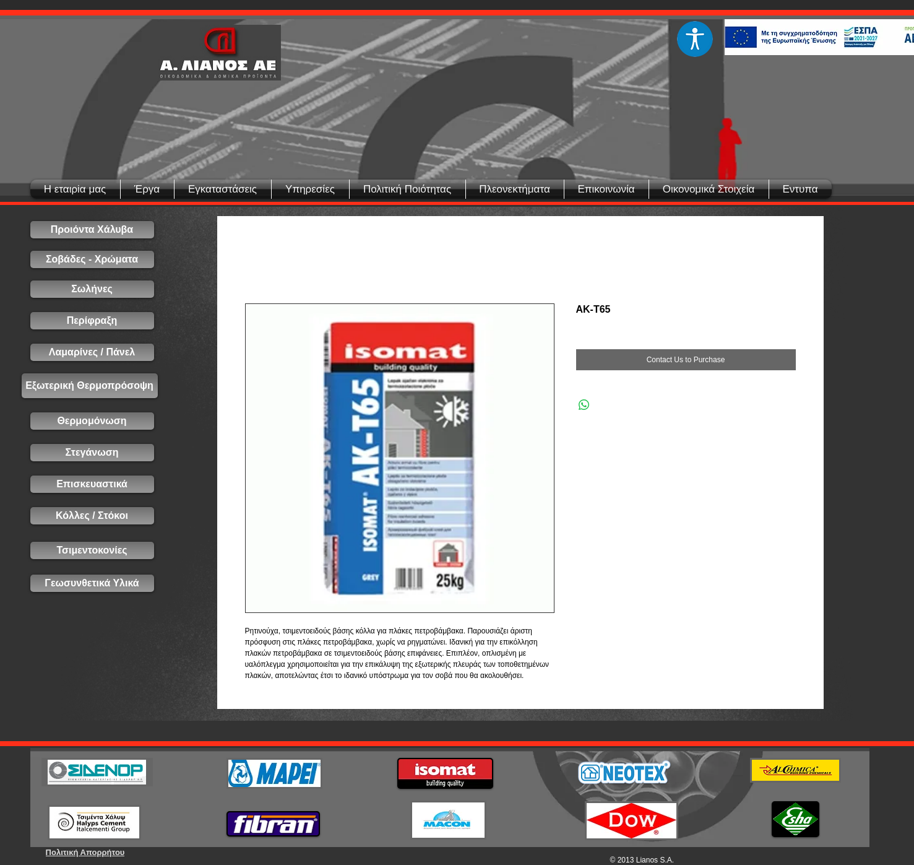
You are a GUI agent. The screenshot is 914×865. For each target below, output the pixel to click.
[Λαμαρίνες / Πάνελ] (92, 352)
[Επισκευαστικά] (92, 484)
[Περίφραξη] (92, 320)
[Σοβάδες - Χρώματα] (92, 259)
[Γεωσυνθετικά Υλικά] (92, 583)
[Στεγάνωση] (92, 452)
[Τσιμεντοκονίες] (92, 550)
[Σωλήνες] (92, 289)
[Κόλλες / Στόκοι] (92, 515)
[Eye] (695, 39)
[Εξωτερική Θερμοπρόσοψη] (90, 385)
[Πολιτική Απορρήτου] (85, 852)
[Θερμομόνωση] (92, 421)
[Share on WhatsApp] (584, 405)
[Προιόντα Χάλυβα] (92, 229)
